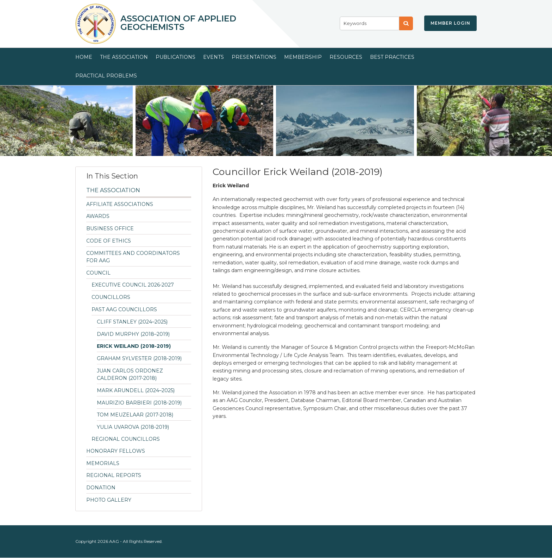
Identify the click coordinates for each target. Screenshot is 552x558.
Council (98, 273)
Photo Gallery (108, 500)
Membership (303, 57)
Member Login (450, 23)
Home (83, 57)
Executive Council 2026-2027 (133, 285)
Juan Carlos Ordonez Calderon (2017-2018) (130, 374)
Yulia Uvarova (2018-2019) (133, 427)
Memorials (102, 463)
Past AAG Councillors (124, 309)
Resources (346, 57)
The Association (124, 57)
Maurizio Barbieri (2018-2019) (139, 403)
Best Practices (392, 57)
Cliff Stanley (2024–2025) (132, 322)
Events (213, 57)
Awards (97, 216)
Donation (100, 487)
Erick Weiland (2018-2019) (134, 346)
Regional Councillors (126, 439)
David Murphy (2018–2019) (133, 334)
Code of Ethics (108, 241)
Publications (175, 57)
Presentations (254, 57)
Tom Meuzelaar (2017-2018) (135, 415)
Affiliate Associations (119, 204)
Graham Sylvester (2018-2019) (139, 358)
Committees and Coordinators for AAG (133, 257)
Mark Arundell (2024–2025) (136, 390)
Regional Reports (113, 475)
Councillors (111, 297)
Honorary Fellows (115, 451)
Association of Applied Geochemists (178, 22)
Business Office (110, 228)
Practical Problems (106, 76)
